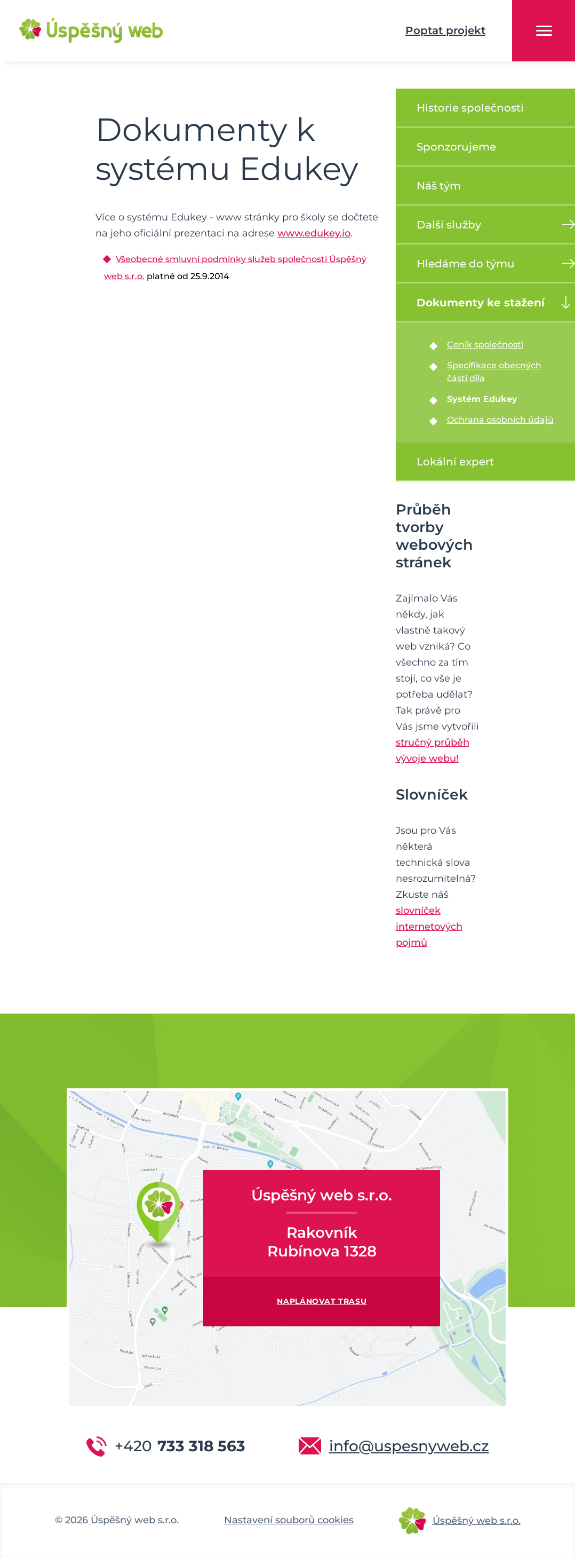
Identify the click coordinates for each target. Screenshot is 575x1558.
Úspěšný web (74, 31)
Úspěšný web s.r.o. (477, 1520)
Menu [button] (544, 30)
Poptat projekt (445, 30)
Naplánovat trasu (321, 1301)
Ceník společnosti (485, 344)
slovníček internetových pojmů (429, 926)
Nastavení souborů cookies (289, 1520)
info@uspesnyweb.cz (409, 1446)
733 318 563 (180, 1446)
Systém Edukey (482, 399)
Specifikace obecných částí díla (494, 371)
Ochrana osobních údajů (500, 420)
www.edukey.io (313, 233)
